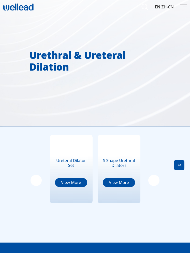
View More (71, 182)
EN (157, 7)
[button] (36, 180)
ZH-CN (168, 7)
